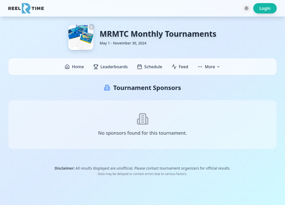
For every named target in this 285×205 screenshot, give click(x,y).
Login (265, 8)
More (208, 67)
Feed (180, 67)
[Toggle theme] (246, 8)
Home (74, 67)
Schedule (149, 67)
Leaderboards (110, 67)
